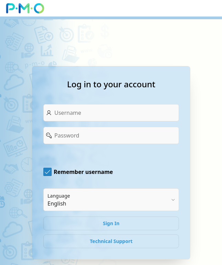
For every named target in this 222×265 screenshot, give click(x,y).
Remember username (83, 172)
